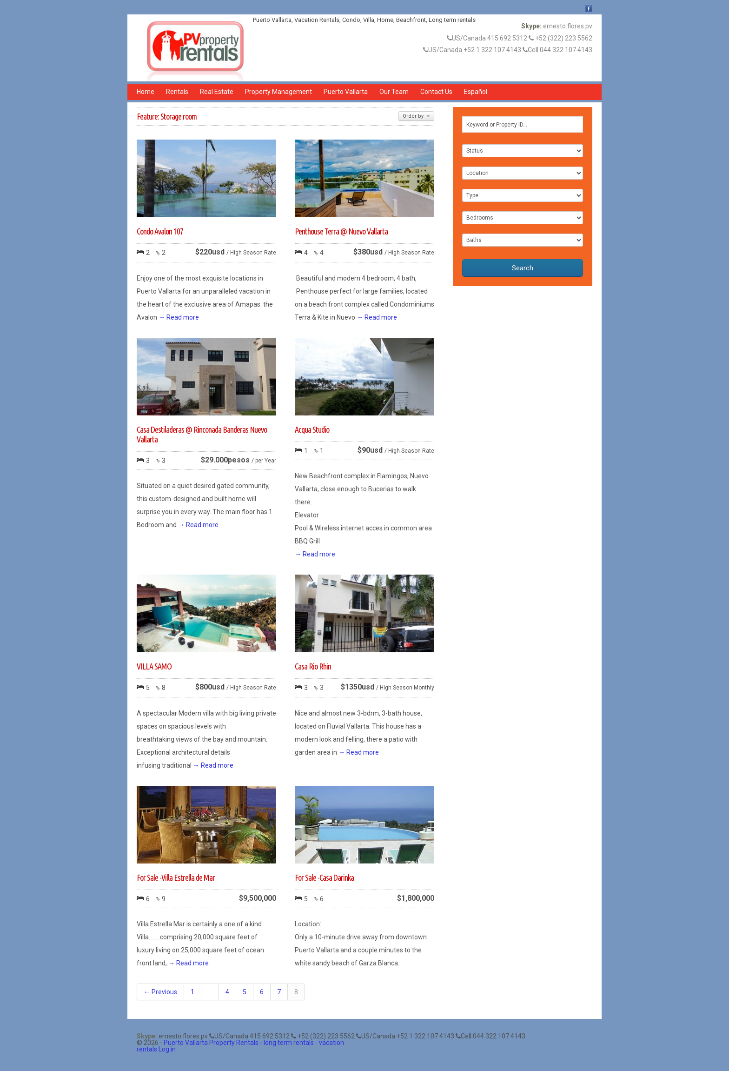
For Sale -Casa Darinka (324, 877)
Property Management (278, 91)
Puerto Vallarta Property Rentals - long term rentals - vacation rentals (240, 1046)
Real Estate (216, 91)
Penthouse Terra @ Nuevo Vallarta (341, 231)
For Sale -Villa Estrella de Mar (176, 877)
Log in (167, 1049)
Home (145, 91)
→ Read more (179, 317)
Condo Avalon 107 (160, 231)
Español (475, 91)
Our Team (394, 91)
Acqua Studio (312, 429)
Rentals (177, 91)
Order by (416, 116)
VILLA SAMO (154, 666)
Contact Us (436, 91)
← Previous (160, 992)
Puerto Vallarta (346, 91)
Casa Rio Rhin (313, 666)
